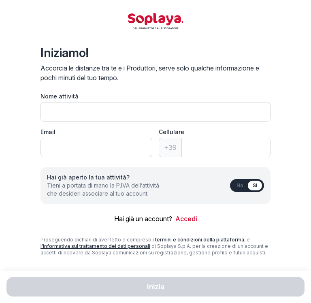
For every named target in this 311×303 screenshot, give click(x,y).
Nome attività (59, 96)
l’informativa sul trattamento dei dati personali (95, 246)
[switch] (247, 185)
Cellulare (171, 131)
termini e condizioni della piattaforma (199, 240)
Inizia (155, 286)
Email (47, 131)
